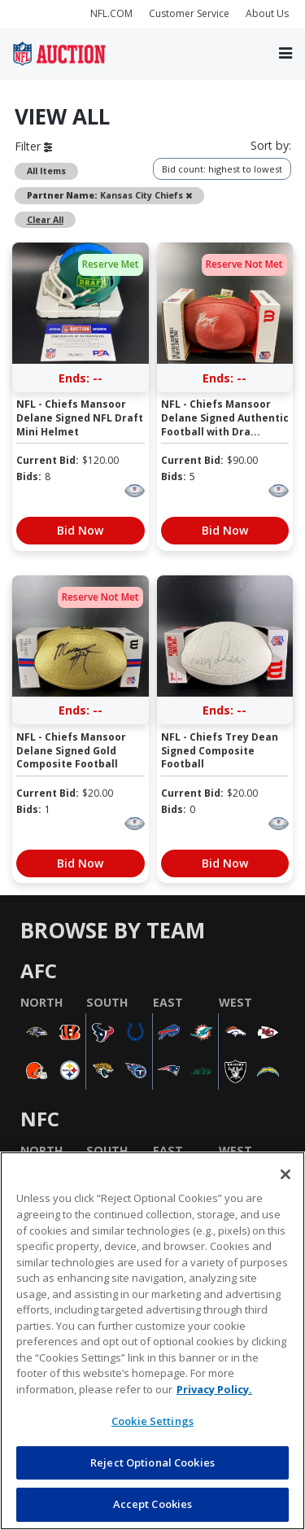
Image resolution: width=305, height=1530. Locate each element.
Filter (33, 146)
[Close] (285, 1174)
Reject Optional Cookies (152, 1462)
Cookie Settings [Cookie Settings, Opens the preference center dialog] (152, 1421)
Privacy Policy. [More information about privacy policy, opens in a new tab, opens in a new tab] (214, 1389)
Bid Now (80, 530)
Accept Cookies (153, 1504)
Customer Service (189, 13)
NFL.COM (111, 13)
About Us (267, 13)
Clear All (45, 219)
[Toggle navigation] (285, 53)
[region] (152, 1341)
